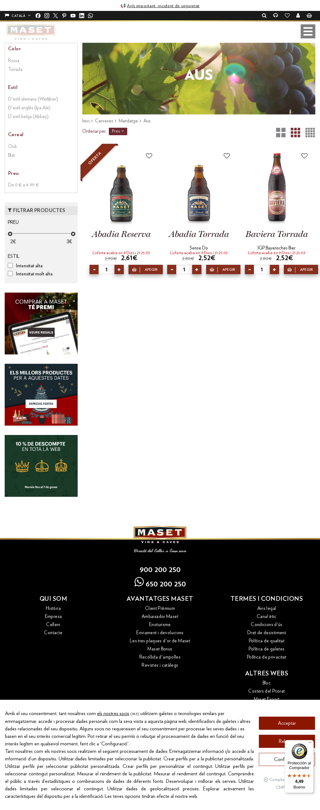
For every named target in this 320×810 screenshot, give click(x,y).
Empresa (53, 616)
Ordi (12, 146)
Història (53, 608)
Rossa (13, 60)
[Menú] (310, 744)
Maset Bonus (160, 649)
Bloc (267, 683)
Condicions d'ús (267, 624)
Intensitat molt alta (34, 274)
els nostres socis (113, 731)
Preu (118, 131)
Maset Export (267, 699)
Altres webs (266, 673)
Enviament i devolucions (160, 632)
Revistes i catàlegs (160, 665)
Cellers (53, 624)
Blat (11, 155)
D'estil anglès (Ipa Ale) (29, 108)
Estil (12, 87)
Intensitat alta (29, 266)
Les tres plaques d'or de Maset (160, 641)
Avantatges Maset (160, 599)
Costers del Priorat (266, 691)
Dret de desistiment (266, 632)
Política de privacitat (266, 657)
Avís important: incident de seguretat (163, 6)
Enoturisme (160, 624)
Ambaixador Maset (160, 616)
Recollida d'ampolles (160, 657)
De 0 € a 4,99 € (23, 185)
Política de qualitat (267, 641)
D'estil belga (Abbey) (28, 116)
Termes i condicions (266, 599)
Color (14, 48)
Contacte (53, 632)
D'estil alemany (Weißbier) (33, 99)
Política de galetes (266, 649)
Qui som (53, 599)
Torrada (15, 69)
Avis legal (266, 608)
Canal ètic (267, 616)
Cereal (15, 134)
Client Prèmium (160, 608)
